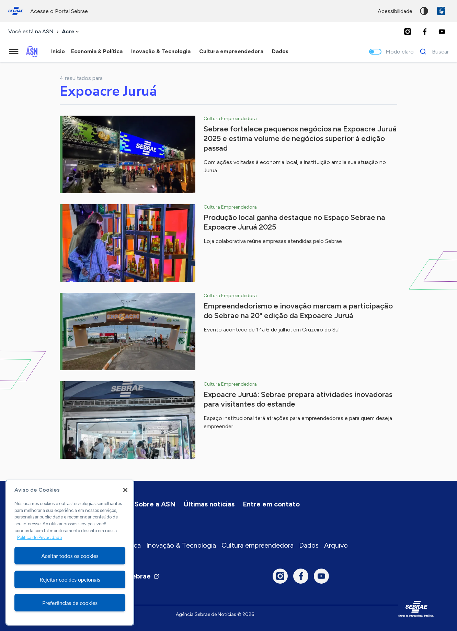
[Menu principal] (13, 51)
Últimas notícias (209, 504)
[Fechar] (125, 490)
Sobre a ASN (155, 504)
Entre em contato (271, 504)
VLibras (441, 11)
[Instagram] (407, 31)
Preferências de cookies (70, 602)
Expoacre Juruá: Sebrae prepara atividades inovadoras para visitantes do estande (298, 399)
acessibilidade (395, 11)
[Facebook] (425, 31)
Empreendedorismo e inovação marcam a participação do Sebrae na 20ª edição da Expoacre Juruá (298, 310)
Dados (309, 545)
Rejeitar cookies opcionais (69, 579)
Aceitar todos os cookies (70, 555)
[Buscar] (432, 51)
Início (58, 51)
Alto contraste (424, 11)
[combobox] (71, 31)
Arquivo (336, 545)
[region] (69, 552)
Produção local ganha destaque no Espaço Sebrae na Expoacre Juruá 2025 (294, 222)
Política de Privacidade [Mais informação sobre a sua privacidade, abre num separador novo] (39, 537)
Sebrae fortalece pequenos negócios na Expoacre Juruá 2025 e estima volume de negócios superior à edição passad (300, 138)
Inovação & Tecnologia (181, 545)
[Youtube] (442, 31)
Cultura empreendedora (257, 545)
